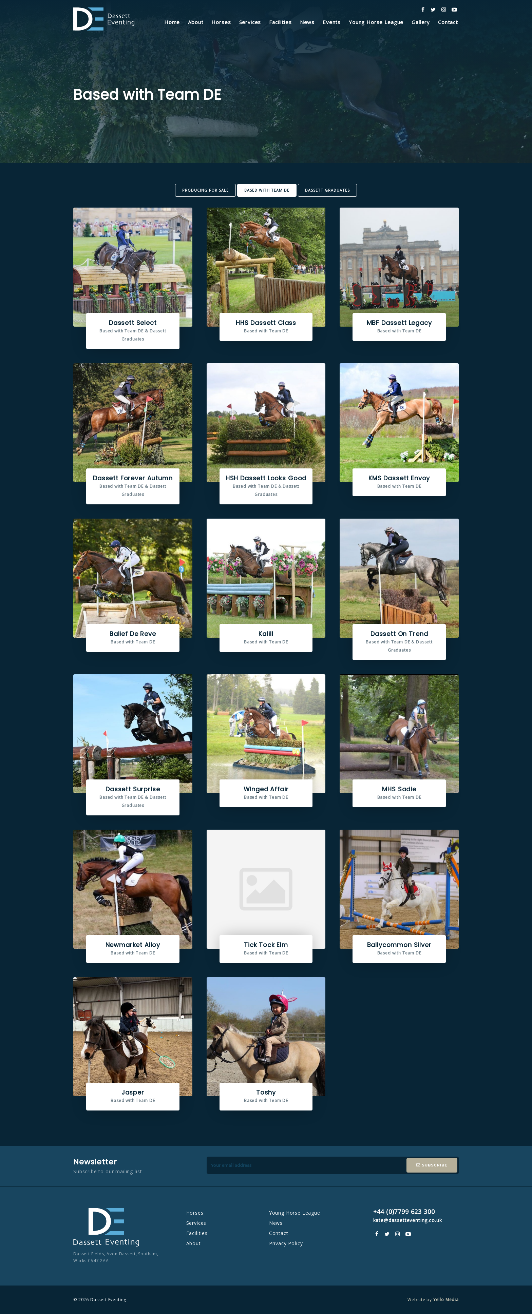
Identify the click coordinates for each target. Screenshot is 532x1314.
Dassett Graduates (327, 190)
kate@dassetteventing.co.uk (407, 1220)
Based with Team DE (266, 190)
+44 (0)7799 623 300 (404, 1211)
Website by (433, 1299)
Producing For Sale (205, 190)
